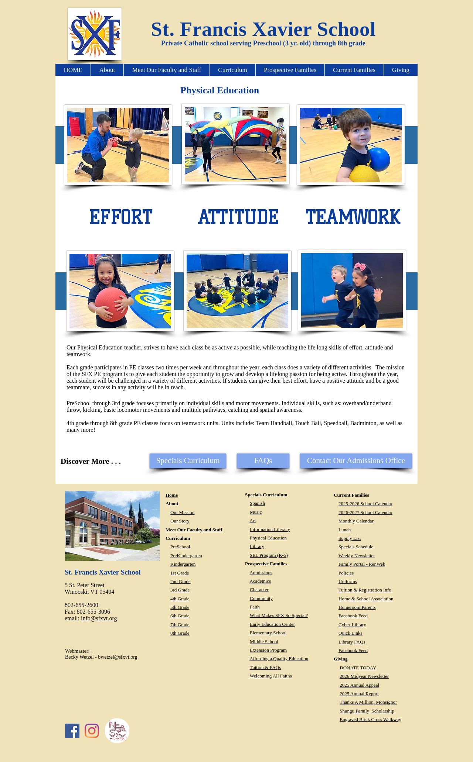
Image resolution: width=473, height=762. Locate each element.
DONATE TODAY (358, 667)
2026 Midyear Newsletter (364, 676)
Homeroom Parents (357, 607)
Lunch (344, 529)
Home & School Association (365, 598)
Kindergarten (182, 564)
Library (257, 546)
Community (261, 598)
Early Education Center (272, 624)
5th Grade (180, 607)
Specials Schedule (355, 546)
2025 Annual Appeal (359, 685)
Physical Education (268, 538)
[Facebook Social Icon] (72, 731)
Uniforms (347, 581)
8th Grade (180, 633)
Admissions (260, 572)
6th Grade (180, 615)
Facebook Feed (353, 615)
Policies (346, 573)
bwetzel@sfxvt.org (117, 657)
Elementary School (268, 632)
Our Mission (182, 512)
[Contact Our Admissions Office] (356, 461)
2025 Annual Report (359, 693)
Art (252, 520)
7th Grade (180, 624)
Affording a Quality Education (278, 658)
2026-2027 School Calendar (365, 512)
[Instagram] (92, 731)
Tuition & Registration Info (364, 590)
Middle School (264, 641)
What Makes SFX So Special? (279, 615)
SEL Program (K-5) (269, 555)
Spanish (257, 503)
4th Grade (180, 598)
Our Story (180, 521)
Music (256, 512)
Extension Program (268, 650)
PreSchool (180, 546)
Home (172, 495)
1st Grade (179, 573)
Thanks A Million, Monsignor (368, 702)
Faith (255, 607)
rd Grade (181, 590)
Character (259, 589)
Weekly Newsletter (356, 555)
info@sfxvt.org (99, 618)
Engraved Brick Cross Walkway (370, 719)
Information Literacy (270, 529)
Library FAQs (351, 642)
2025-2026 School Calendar (365, 503)
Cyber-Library (352, 624)
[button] (107, 70)
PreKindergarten (186, 555)
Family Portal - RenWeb (361, 564)
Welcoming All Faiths (271, 676)
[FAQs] (263, 461)
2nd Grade (180, 581)
